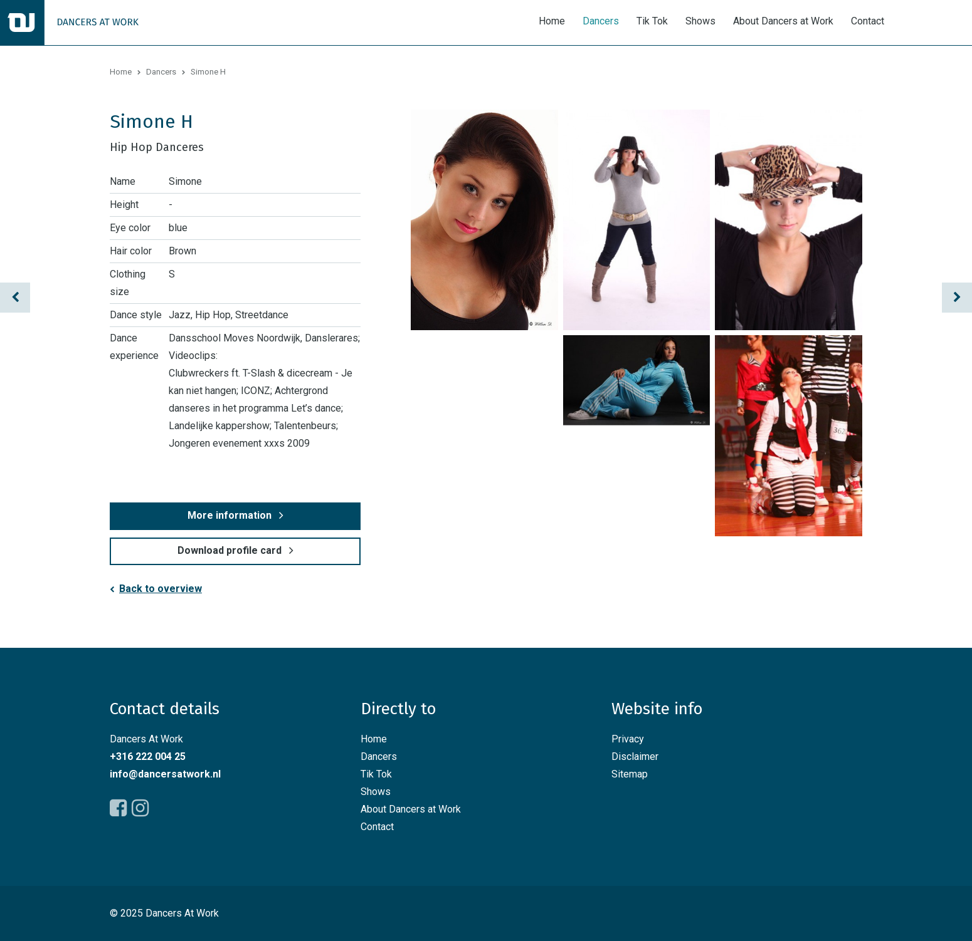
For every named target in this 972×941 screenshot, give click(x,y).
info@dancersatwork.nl (165, 774)
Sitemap (629, 774)
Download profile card (229, 550)
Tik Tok (652, 21)
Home (552, 21)
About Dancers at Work (783, 21)
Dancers (601, 21)
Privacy (627, 739)
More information (230, 515)
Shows (700, 21)
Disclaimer (634, 756)
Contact (867, 21)
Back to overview (160, 589)
